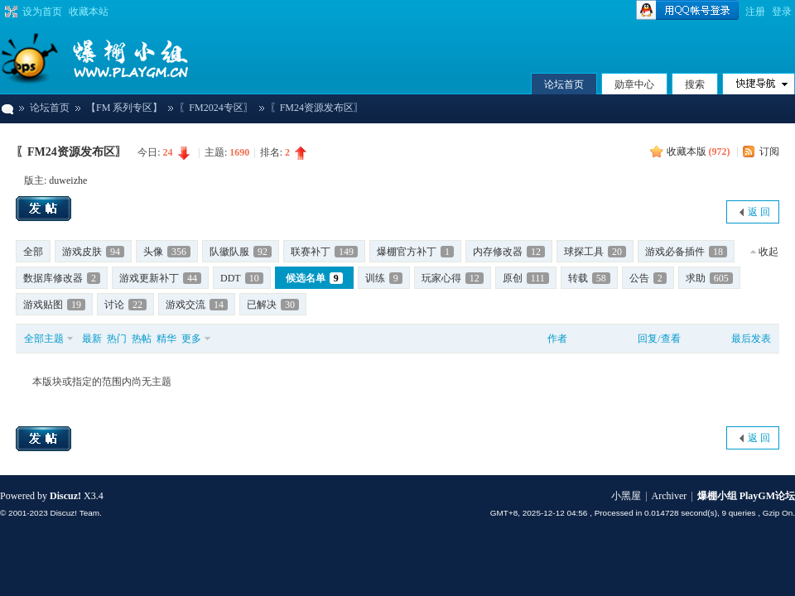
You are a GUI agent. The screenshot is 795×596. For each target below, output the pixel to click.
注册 (755, 11)
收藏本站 (88, 11)
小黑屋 (626, 496)
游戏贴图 (54, 304)
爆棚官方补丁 (415, 251)
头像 (166, 251)
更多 (191, 338)
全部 (33, 251)
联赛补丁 (324, 251)
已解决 (273, 304)
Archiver (669, 496)
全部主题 (44, 338)
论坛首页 (564, 84)
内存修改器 (509, 251)
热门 (117, 338)
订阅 (769, 151)
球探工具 (595, 251)
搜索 (695, 84)
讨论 (125, 304)
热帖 (142, 338)
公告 (648, 278)
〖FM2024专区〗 (216, 107)
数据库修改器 (61, 278)
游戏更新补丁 (160, 278)
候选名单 (314, 278)
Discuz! (65, 496)
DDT (241, 278)
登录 (782, 11)
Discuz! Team (74, 512)
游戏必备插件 (686, 251)
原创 (526, 278)
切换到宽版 (9, 11)
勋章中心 (634, 84)
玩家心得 (453, 278)
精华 (166, 338)
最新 (92, 338)
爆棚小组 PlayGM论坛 (6, 108)
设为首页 (42, 11)
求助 (709, 278)
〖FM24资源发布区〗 (71, 152)
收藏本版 (698, 151)
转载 (589, 278)
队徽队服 (241, 251)
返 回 (759, 212)
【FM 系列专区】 (124, 107)
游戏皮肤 (93, 251)
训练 (383, 278)
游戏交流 (197, 304)
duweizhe (68, 180)
